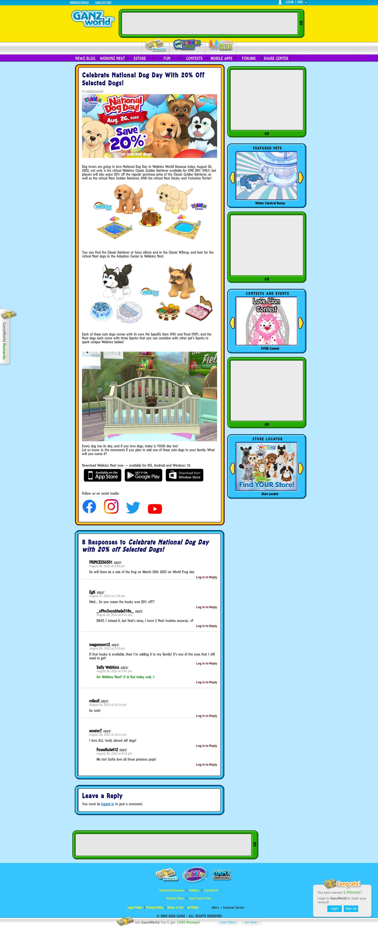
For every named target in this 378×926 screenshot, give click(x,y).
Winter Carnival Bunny (270, 203)
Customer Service (233, 907)
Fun (167, 58)
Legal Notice (135, 907)
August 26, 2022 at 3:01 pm (114, 671)
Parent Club (220, 45)
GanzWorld (211, 890)
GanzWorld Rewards (171, 890)
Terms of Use (175, 907)
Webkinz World (79, 2)
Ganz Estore (103, 2)
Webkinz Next (112, 58)
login (290, 2)
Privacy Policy (154, 907)
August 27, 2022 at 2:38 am (107, 596)
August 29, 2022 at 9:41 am (114, 615)
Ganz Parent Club (200, 898)
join (299, 2)
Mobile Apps (221, 58)
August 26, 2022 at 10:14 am (107, 704)
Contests (194, 58)
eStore (140, 58)
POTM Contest (270, 348)
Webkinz (194, 890)
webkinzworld (94, 91)
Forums (249, 58)
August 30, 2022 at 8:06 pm (107, 566)
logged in (107, 804)
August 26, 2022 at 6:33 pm (114, 753)
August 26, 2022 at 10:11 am (107, 734)
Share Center (276, 58)
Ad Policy (192, 907)
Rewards (156, 45)
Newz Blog (85, 58)
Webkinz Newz (187, 45)
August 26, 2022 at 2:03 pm (107, 648)
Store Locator (269, 494)
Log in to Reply (206, 577)
